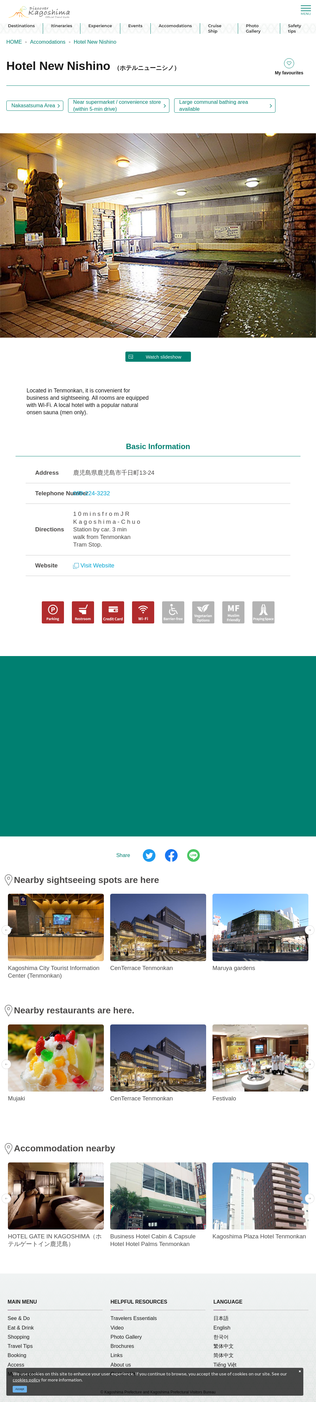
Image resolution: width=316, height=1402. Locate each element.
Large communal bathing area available (213, 105)
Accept (20, 1389)
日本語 (221, 1318)
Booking (17, 1355)
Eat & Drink (21, 1327)
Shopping (18, 1337)
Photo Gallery (253, 28)
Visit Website (93, 565)
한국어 (221, 1337)
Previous (6, 930)
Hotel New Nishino (95, 42)
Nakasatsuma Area (33, 105)
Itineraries (61, 25)
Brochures (122, 1346)
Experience (100, 25)
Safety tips (294, 28)
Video (117, 1327)
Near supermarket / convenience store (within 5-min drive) (117, 105)
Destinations (21, 25)
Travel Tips (20, 1346)
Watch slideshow (163, 357)
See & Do (19, 1318)
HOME (14, 42)
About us (121, 1365)
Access (16, 1365)
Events (135, 25)
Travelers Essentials (134, 1318)
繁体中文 (223, 1346)
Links (117, 1355)
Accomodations (175, 25)
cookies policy (26, 1379)
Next (309, 930)
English (222, 1327)
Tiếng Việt (225, 1365)
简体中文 (223, 1355)
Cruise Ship (214, 28)
